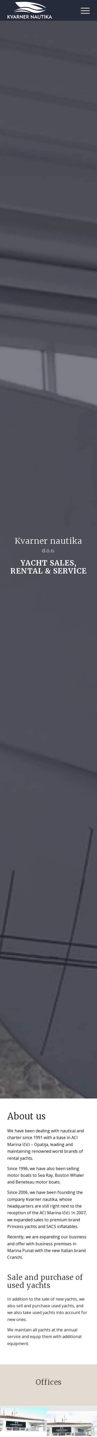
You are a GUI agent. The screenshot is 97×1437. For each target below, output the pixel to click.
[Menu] (83, 10)
